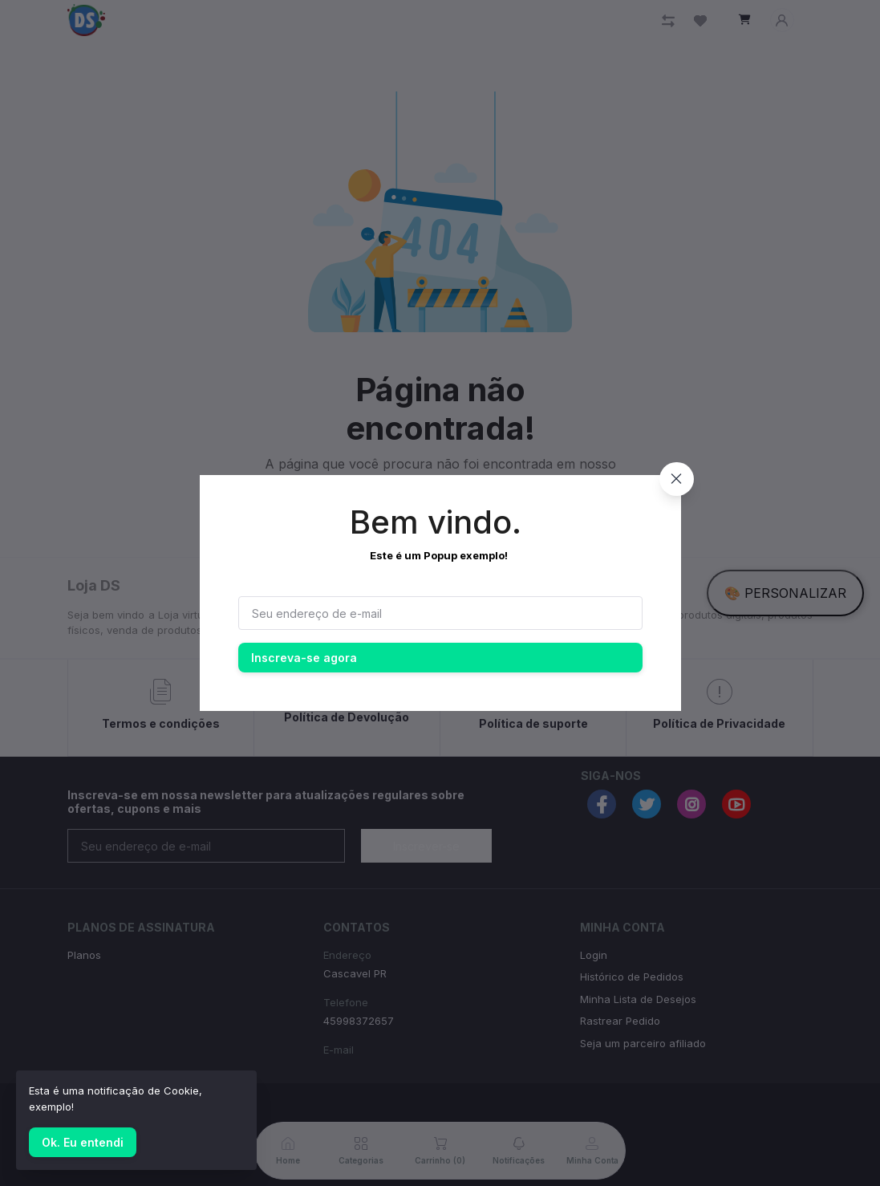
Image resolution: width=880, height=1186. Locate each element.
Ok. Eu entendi (83, 1142)
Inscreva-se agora (304, 657)
